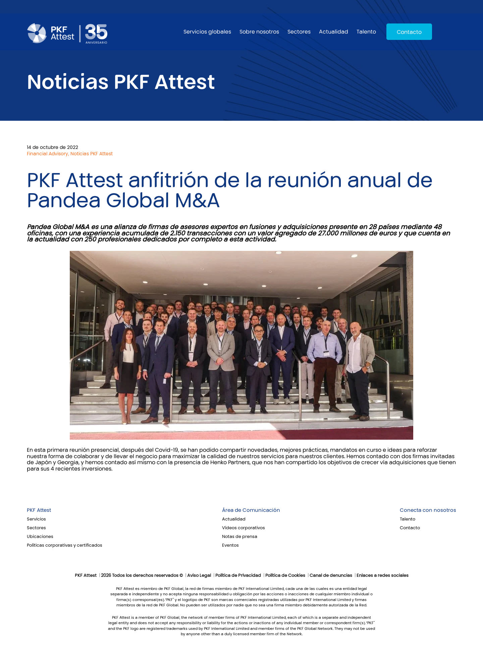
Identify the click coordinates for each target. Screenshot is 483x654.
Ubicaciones (40, 536)
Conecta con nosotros (428, 510)
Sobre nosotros (259, 32)
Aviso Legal (199, 575)
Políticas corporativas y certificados (64, 545)
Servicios (36, 519)
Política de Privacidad (238, 575)
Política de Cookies (285, 575)
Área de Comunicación (251, 510)
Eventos (230, 545)
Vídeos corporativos (243, 528)
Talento (366, 32)
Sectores (299, 32)
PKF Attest (39, 510)
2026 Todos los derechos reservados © (142, 575)
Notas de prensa (239, 536)
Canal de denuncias (331, 575)
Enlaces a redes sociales (383, 575)
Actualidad (333, 32)
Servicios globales (207, 32)
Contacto (409, 32)
